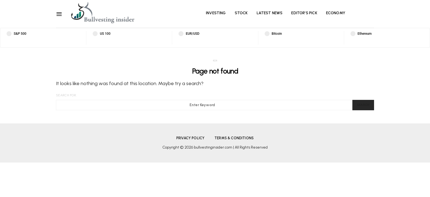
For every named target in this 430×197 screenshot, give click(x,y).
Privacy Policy (190, 138)
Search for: (66, 95)
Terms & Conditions (234, 138)
